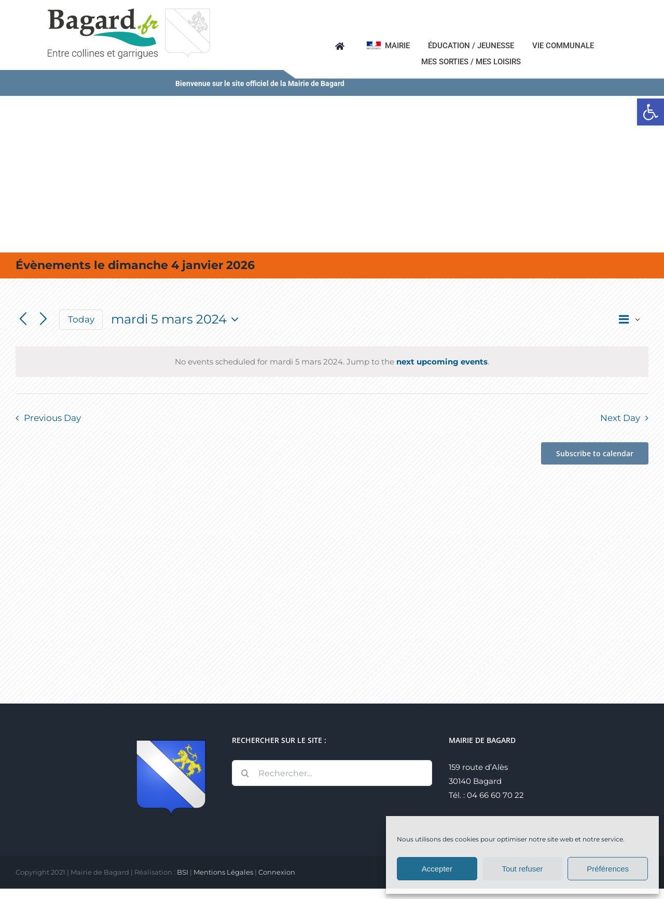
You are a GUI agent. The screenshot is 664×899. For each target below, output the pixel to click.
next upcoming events (442, 362)
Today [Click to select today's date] (81, 319)
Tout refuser (522, 868)
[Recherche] (245, 773)
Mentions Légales (223, 872)
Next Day (620, 418)
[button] (650, 112)
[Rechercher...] (332, 773)
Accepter (437, 868)
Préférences (608, 868)
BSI (182, 872)
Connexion (276, 872)
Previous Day (52, 418)
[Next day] (43, 319)
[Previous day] (23, 319)
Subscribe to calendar (594, 453)
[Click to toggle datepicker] (177, 319)
